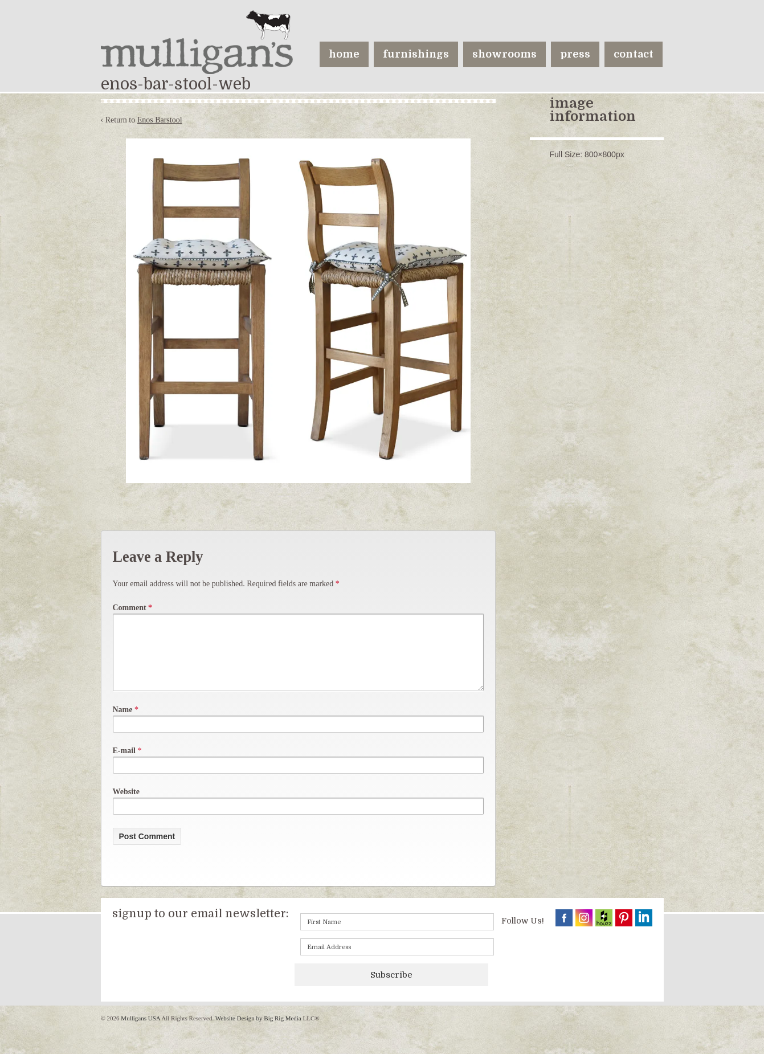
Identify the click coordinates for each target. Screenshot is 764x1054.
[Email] (397, 960)
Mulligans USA (141, 1031)
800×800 (600, 154)
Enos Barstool (159, 120)
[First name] (397, 935)
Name (123, 723)
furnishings (416, 54)
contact (633, 54)
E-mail (124, 764)
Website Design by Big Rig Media (258, 1031)
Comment (133, 607)
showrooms (504, 54)
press (575, 54)
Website (126, 805)
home (344, 54)
